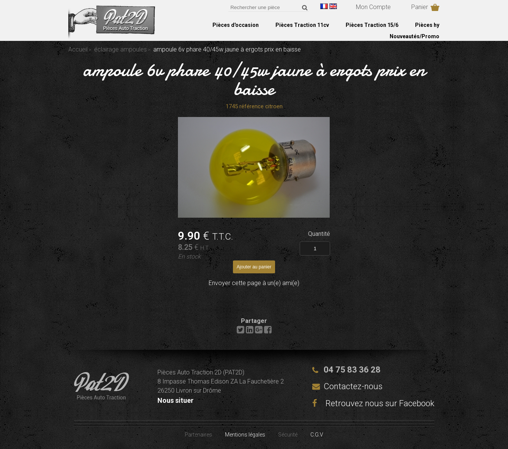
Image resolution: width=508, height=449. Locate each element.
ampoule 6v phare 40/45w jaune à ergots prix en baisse (254, 79)
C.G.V (316, 435)
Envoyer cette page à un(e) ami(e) (254, 283)
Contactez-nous (353, 386)
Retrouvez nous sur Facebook (373, 403)
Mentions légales (245, 435)
